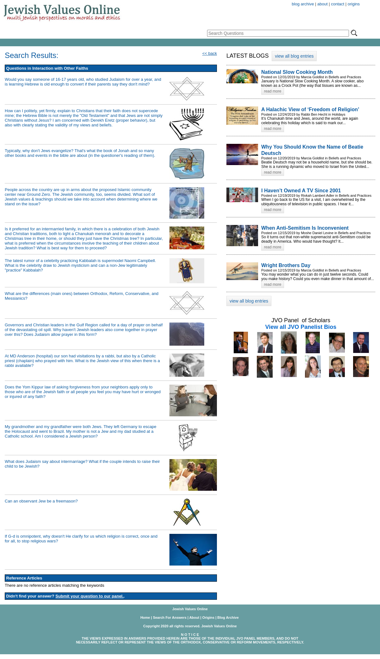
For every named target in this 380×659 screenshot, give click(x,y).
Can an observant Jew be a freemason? (41, 501)
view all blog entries (294, 56)
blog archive (303, 4)
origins (354, 4)
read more (273, 91)
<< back (209, 53)
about (322, 4)
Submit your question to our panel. (89, 596)
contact (337, 4)
